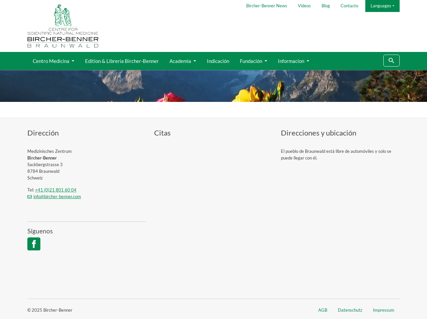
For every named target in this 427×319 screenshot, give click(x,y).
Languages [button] (381, 5)
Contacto (349, 5)
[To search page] (391, 61)
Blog (326, 5)
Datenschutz (350, 310)
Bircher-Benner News (266, 5)
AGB (322, 310)
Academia (180, 61)
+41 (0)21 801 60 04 (55, 189)
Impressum (383, 310)
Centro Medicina (51, 61)
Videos (304, 5)
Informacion (291, 61)
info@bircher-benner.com (57, 196)
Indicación (218, 61)
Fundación (251, 61)
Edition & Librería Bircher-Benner (122, 61)
